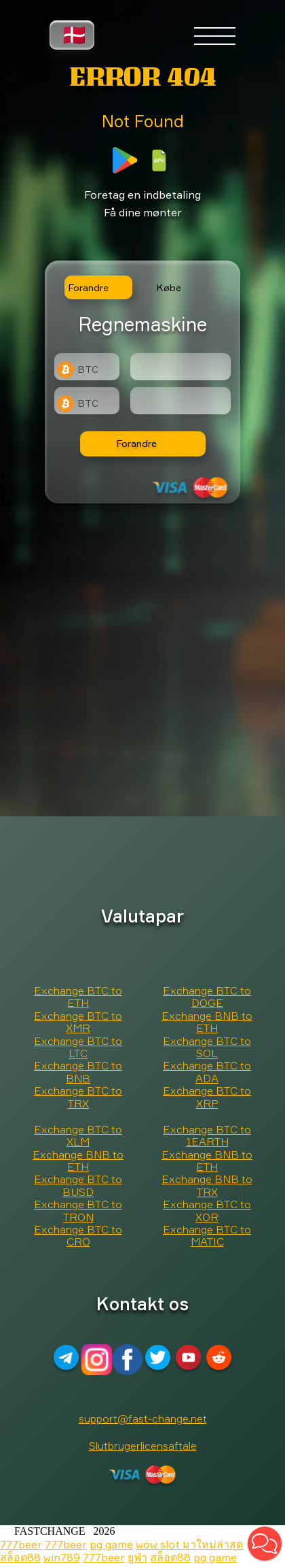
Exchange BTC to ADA (207, 1071)
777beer (21, 1544)
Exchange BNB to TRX (207, 1185)
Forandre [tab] (89, 287)
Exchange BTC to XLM (78, 1135)
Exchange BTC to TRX (78, 1096)
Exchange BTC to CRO (78, 1235)
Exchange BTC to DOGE (207, 996)
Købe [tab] (169, 287)
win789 (61, 1557)
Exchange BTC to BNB (78, 1071)
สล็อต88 (20, 1557)
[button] (265, 1544)
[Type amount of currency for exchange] (180, 366)
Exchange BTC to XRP (207, 1096)
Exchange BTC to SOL (207, 1047)
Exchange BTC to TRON (78, 1210)
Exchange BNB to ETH (207, 1022)
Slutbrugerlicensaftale (143, 1446)
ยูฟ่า (137, 1557)
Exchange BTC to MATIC (207, 1235)
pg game (111, 1544)
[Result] (180, 400)
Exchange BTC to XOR (207, 1210)
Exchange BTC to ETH (78, 996)
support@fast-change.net (143, 1418)
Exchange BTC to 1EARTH (207, 1135)
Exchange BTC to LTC (78, 1047)
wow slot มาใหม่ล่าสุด (189, 1544)
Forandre (137, 443)
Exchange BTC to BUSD (78, 1185)
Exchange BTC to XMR (78, 1022)
